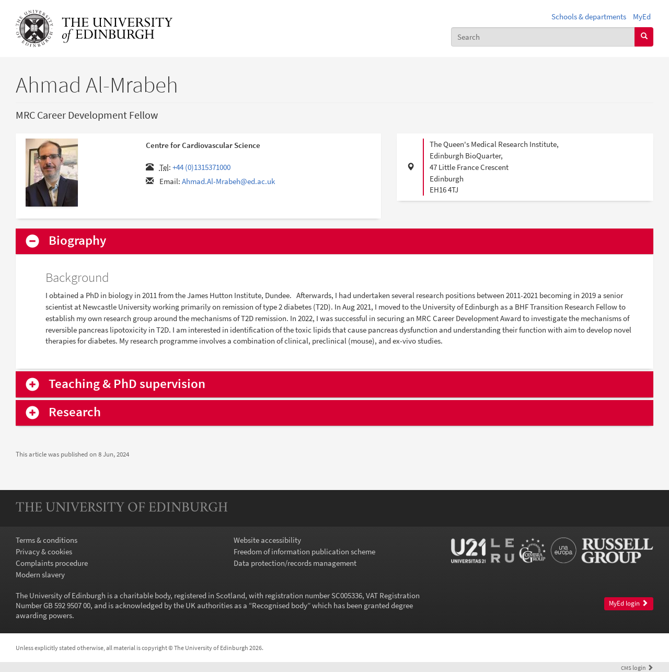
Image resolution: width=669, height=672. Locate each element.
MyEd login (628, 603)
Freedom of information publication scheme (304, 551)
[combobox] (543, 37)
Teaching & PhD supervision (127, 384)
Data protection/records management (295, 563)
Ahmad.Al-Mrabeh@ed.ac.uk (228, 181)
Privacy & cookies (44, 551)
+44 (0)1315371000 (201, 167)
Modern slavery (40, 574)
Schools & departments (588, 16)
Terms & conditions (46, 540)
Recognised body (279, 605)
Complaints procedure (52, 563)
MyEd (642, 16)
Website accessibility (267, 540)
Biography (77, 240)
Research (75, 412)
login (637, 667)
